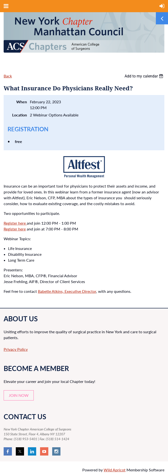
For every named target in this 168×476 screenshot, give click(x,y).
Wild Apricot (115, 469)
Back (8, 76)
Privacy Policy (16, 349)
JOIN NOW (19, 395)
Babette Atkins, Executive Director (67, 291)
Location (19, 115)
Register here (15, 223)
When (21, 101)
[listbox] (144, 76)
